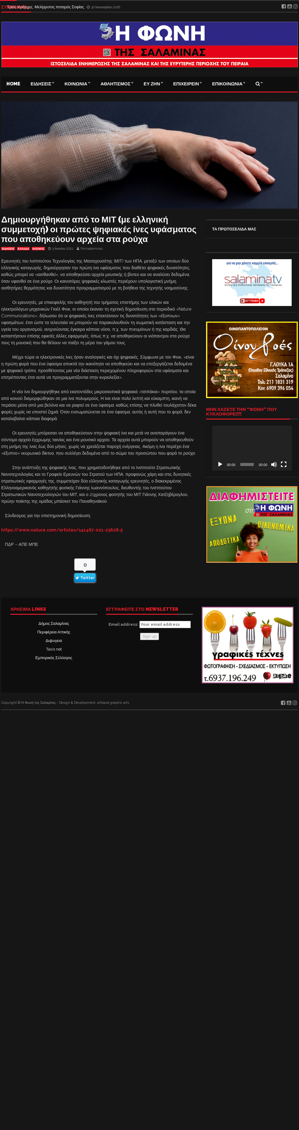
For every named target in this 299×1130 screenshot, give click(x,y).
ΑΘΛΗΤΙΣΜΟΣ (116, 84)
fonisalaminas (92, 249)
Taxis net (54, 649)
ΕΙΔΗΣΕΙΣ (41, 84)
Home (13, 84)
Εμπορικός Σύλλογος (53, 657)
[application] (252, 448)
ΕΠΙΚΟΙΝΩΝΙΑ (227, 84)
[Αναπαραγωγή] (220, 464)
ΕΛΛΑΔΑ (23, 248)
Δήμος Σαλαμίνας (54, 623)
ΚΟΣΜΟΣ (38, 248)
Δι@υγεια (54, 640)
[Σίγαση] (274, 464)
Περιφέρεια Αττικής (53, 632)
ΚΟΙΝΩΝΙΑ (76, 84)
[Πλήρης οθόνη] (284, 464)
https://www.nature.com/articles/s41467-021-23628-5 (62, 530)
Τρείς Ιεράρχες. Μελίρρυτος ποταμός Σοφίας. (46, 7)
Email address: (150, 624)
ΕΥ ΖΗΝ (152, 84)
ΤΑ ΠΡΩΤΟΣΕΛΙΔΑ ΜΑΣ (234, 229)
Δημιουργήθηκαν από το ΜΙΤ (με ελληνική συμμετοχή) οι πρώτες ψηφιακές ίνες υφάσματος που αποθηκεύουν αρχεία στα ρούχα (99, 229)
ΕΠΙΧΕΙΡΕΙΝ (186, 84)
